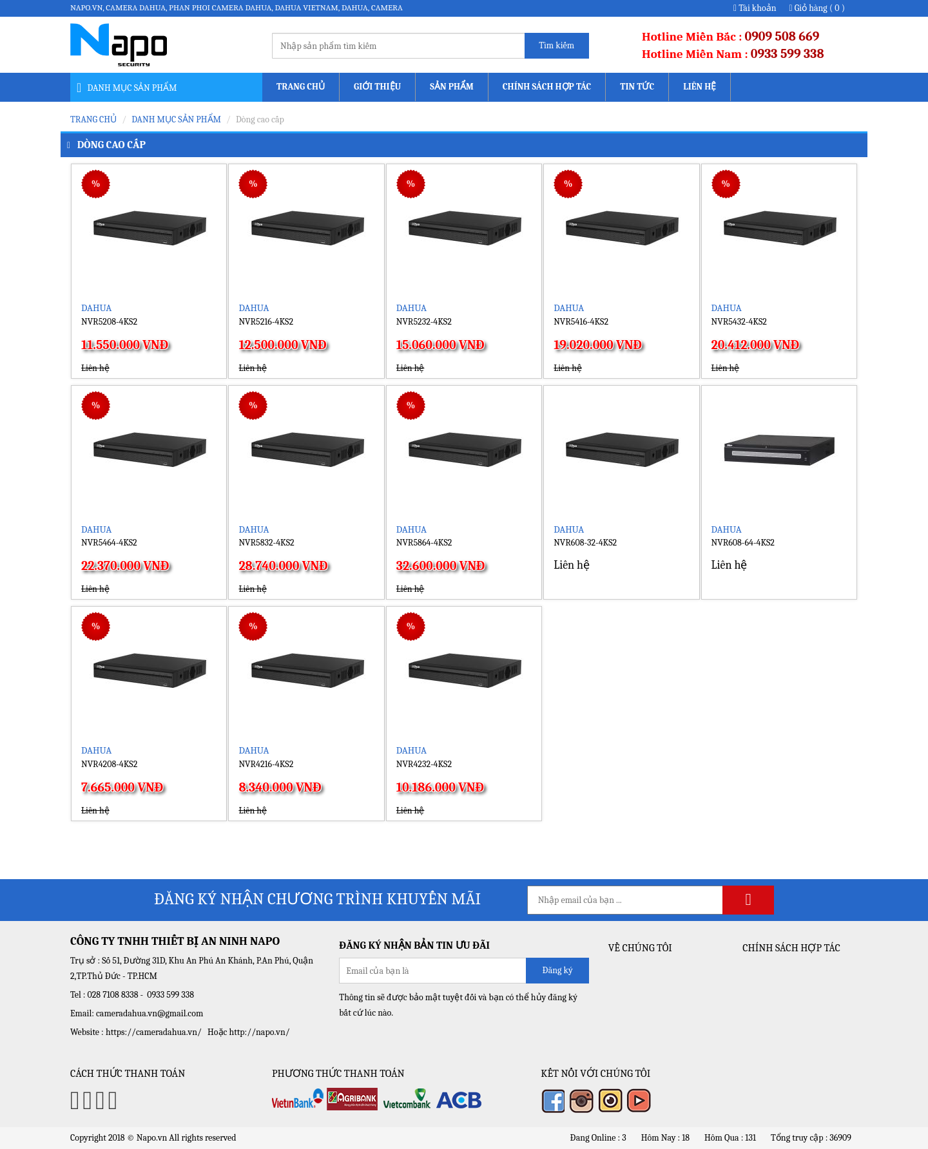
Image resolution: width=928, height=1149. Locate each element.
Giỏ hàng (817, 8)
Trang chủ (300, 86)
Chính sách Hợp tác (547, 86)
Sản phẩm (452, 86)
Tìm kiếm (556, 45)
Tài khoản (755, 8)
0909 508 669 (782, 36)
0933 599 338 (787, 53)
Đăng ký (557, 970)
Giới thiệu (377, 86)
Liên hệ (699, 86)
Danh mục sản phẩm (176, 119)
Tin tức (637, 86)
